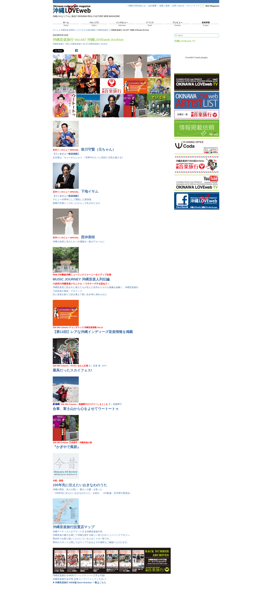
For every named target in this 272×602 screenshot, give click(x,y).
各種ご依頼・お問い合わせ (171, 6)
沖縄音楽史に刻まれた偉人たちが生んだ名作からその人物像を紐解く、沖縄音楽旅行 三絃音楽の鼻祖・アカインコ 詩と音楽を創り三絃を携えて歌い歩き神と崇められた (95, 283)
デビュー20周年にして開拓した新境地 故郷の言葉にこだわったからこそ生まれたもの (76, 195)
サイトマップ (193, 6)
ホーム (55, 30)
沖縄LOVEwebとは (137, 6)
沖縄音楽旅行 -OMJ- (61, 44)
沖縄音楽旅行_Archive (97, 44)
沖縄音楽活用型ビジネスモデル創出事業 (78, 30)
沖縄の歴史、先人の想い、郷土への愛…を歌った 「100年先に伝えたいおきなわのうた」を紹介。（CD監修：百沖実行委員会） (92, 485)
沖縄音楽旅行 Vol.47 (79, 44)
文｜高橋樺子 (87, 405)
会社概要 (152, 6)
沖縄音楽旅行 (103, 30)
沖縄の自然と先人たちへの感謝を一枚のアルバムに (79, 237)
